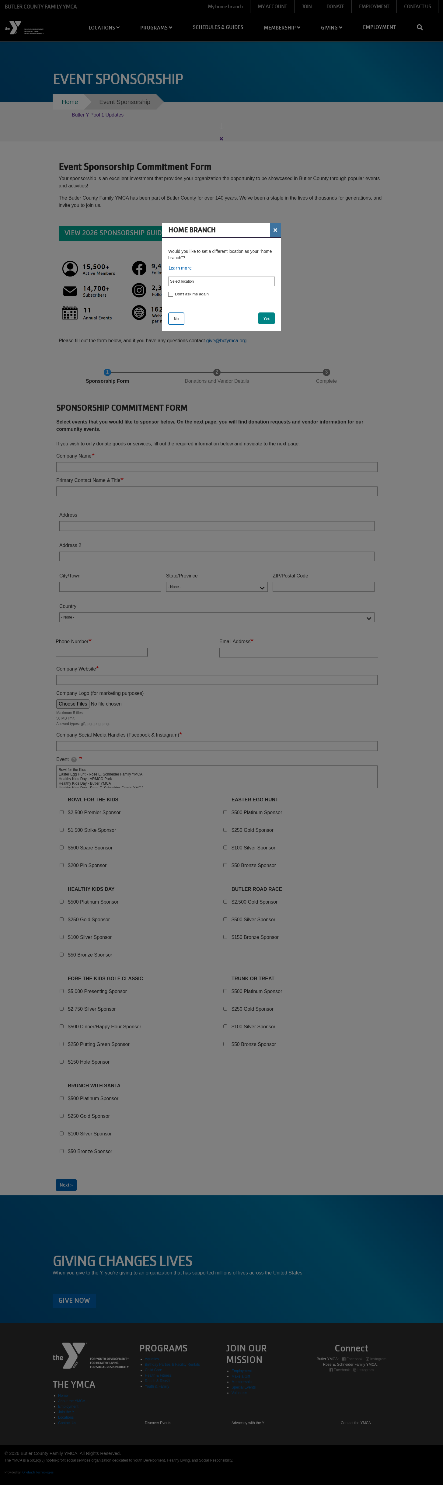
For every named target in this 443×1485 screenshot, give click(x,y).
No (176, 318)
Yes (266, 318)
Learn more (180, 268)
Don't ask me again (192, 294)
